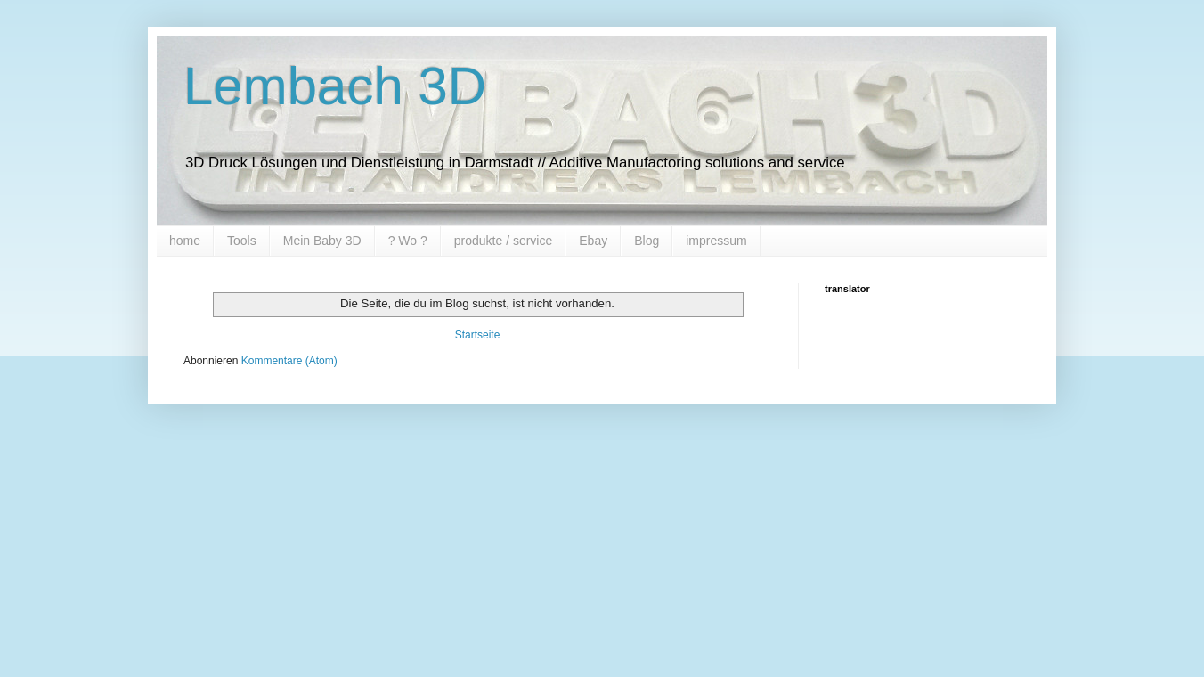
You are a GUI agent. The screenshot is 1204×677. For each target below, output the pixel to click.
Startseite (477, 335)
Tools (241, 240)
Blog (646, 240)
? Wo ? (407, 240)
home (184, 240)
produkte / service (503, 240)
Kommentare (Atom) (289, 361)
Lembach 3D (334, 86)
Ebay (593, 240)
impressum (716, 240)
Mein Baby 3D (322, 240)
